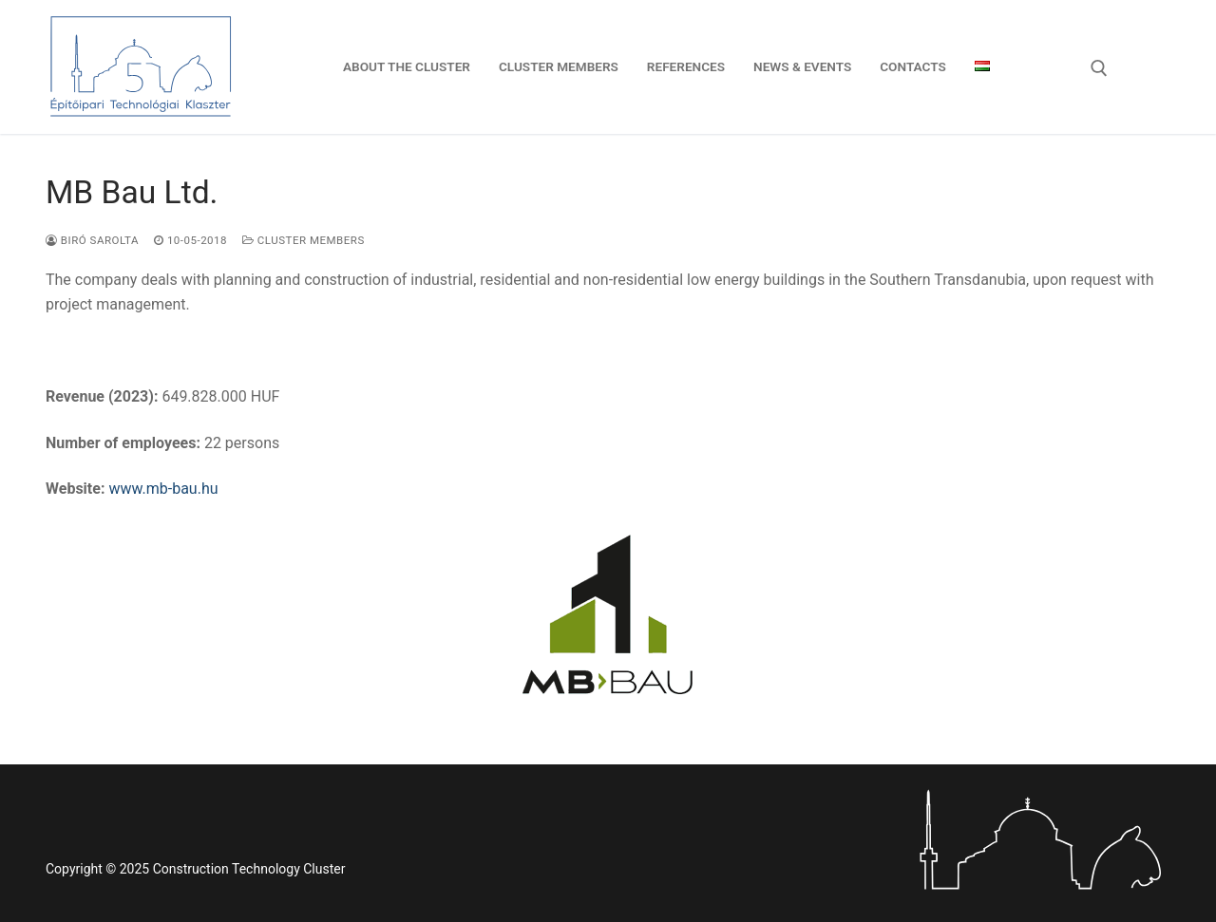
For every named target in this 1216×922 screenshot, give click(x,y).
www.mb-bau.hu (163, 489)
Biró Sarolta (92, 240)
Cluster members (303, 240)
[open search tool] (1099, 68)
